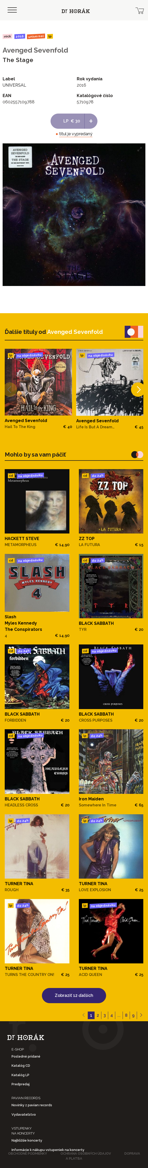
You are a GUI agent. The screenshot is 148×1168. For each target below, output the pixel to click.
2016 (19, 36)
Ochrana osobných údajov (86, 1153)
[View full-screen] (139, 149)
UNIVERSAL (36, 36)
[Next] (138, 389)
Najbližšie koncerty (27, 1140)
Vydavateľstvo (24, 1114)
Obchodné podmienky (27, 1153)
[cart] (139, 10)
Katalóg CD (21, 1066)
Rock (7, 36)
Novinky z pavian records (32, 1105)
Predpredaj (21, 1084)
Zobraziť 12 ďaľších (74, 995)
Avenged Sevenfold (35, 50)
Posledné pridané (26, 1056)
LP (50, 36)
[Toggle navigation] (12, 10)
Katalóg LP (20, 1075)
